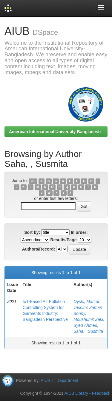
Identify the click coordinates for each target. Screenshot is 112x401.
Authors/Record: (38, 249)
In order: (79, 232)
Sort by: (32, 232)
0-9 (33, 181)
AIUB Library (76, 393)
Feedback (101, 393)
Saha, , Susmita (88, 331)
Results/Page (63, 239)
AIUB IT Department (59, 380)
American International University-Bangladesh (55, 131)
